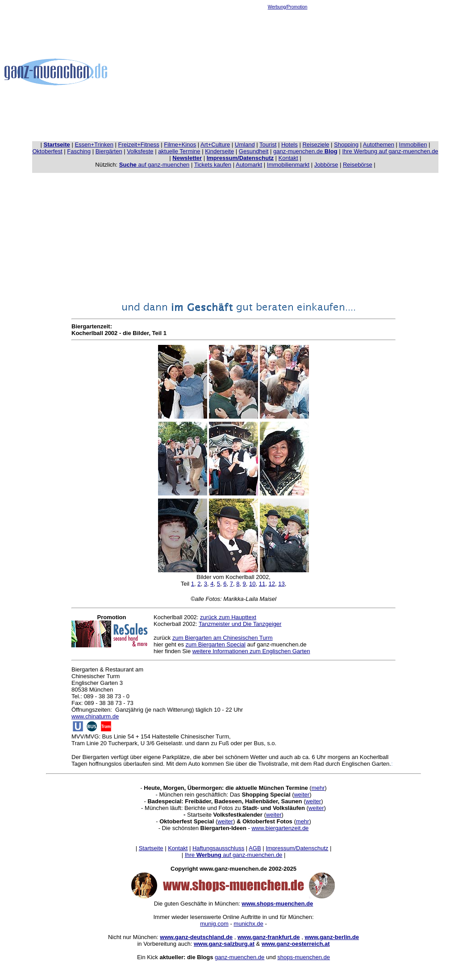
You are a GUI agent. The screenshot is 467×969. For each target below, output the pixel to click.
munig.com (214, 923)
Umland (245, 144)
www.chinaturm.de (95, 716)
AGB (255, 848)
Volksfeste (140, 151)
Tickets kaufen (212, 164)
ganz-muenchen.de (305, 151)
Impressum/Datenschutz (297, 848)
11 (262, 583)
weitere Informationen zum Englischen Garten (251, 651)
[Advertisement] (287, 71)
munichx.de (248, 923)
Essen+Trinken (94, 144)
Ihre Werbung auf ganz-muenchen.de (390, 151)
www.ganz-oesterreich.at (296, 943)
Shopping (346, 144)
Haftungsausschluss (218, 848)
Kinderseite (219, 151)
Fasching (79, 151)
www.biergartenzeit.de (280, 828)
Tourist (267, 144)
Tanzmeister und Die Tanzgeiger (240, 624)
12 (271, 583)
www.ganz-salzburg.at (224, 943)
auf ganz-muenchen (154, 164)
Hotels (289, 144)
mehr (318, 787)
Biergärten (109, 151)
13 (281, 583)
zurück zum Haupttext (228, 617)
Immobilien (413, 144)
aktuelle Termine (179, 151)
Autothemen (378, 144)
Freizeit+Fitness (138, 144)
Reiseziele (315, 144)
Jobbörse (326, 164)
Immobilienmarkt (288, 164)
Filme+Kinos (180, 144)
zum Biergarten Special (216, 644)
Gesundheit (254, 151)
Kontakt (288, 158)
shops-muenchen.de (303, 957)
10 (252, 583)
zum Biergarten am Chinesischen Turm (222, 637)
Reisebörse (357, 164)
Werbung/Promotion (288, 6)
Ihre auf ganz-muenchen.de (234, 855)
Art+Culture (215, 144)
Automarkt (249, 164)
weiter (301, 794)
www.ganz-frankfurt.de (269, 937)
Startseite (151, 848)
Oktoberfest (48, 151)
